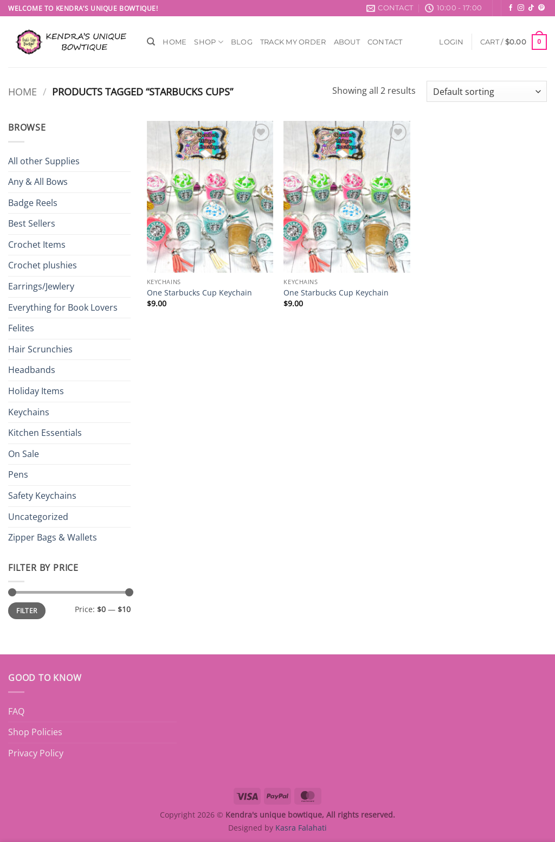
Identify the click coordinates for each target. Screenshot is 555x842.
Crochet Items (37, 244)
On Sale (23, 454)
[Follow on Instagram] (521, 8)
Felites (21, 328)
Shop (208, 42)
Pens (18, 474)
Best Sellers (31, 223)
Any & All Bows (38, 182)
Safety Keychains (42, 496)
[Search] (151, 41)
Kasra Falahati (301, 827)
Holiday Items (36, 391)
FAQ (16, 711)
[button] (451, 42)
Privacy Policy (35, 753)
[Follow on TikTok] (531, 8)
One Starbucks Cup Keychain (199, 293)
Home (174, 42)
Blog (242, 42)
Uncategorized (38, 517)
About (347, 42)
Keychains (28, 412)
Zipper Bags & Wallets (52, 537)
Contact (385, 42)
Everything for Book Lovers (63, 307)
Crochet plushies (42, 265)
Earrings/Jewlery (41, 286)
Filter (26, 610)
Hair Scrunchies (40, 349)
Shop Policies (35, 732)
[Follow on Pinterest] (541, 8)
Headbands (31, 370)
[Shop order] (487, 91)
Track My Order (293, 42)
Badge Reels (32, 203)
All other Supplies (44, 161)
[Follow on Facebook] (510, 8)
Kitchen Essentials (45, 433)
